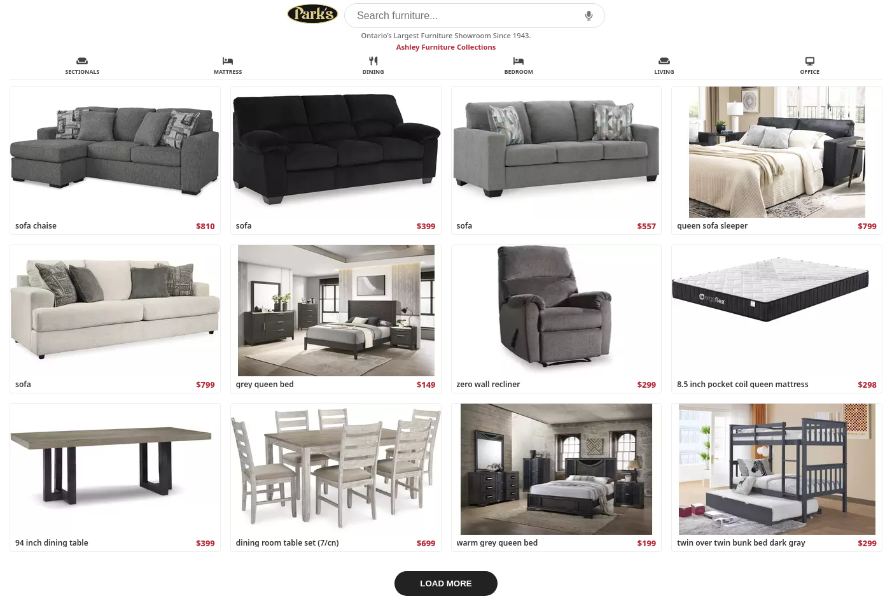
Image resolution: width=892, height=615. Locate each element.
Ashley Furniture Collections (446, 47)
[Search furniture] (474, 15)
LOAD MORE (445, 583)
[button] (589, 16)
